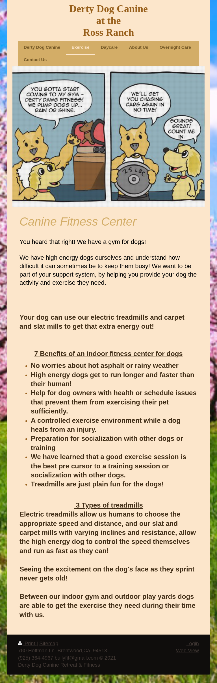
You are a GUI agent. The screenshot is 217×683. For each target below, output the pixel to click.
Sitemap (48, 643)
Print (27, 643)
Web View (187, 650)
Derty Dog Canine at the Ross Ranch (108, 20)
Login (192, 643)
